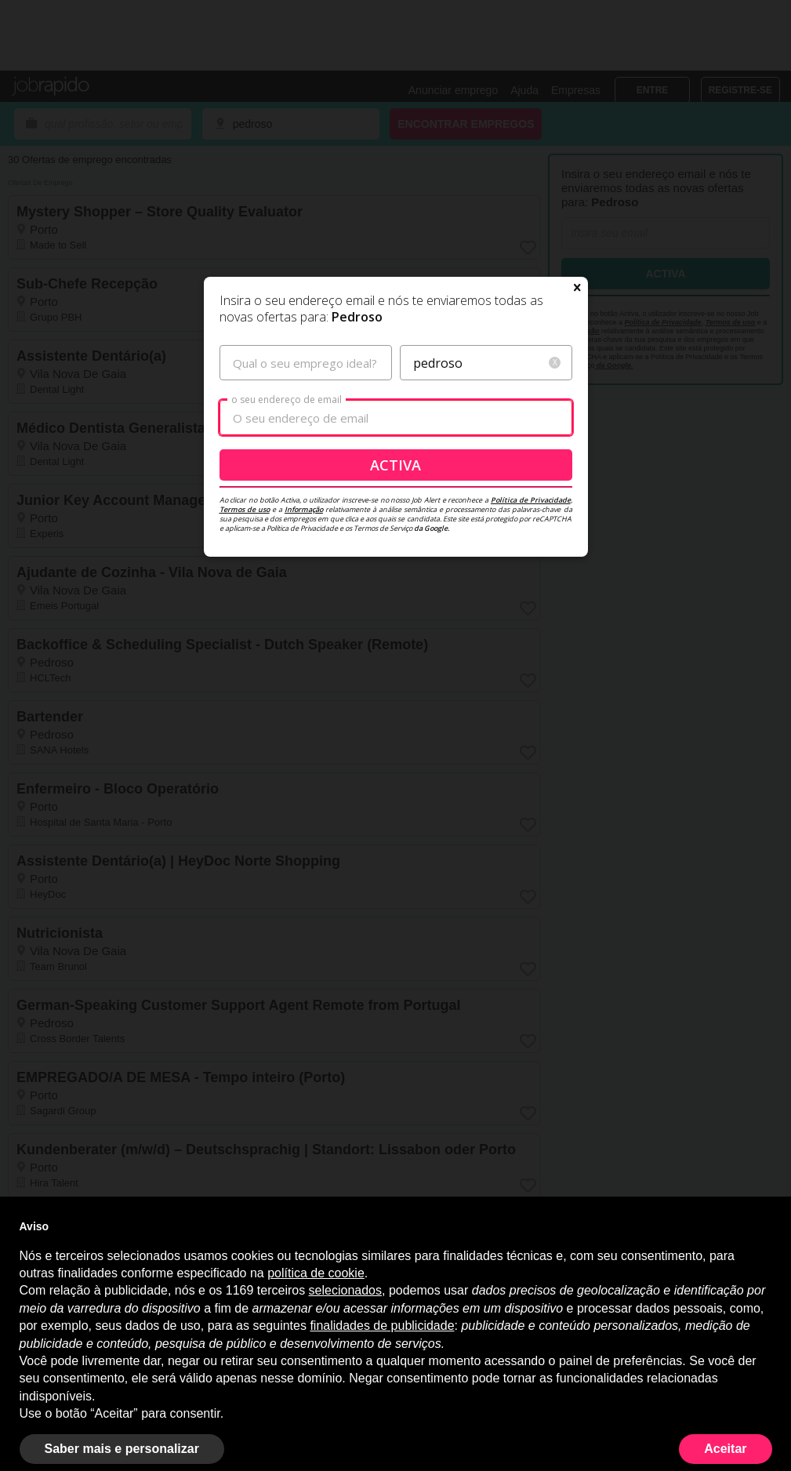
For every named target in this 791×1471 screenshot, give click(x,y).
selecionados (345, 1290)
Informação (304, 509)
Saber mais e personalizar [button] (122, 1448)
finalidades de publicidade (382, 1325)
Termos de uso (245, 509)
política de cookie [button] (316, 1273)
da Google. (430, 528)
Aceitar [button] (725, 1448)
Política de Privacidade (531, 500)
